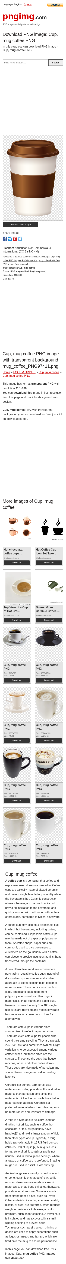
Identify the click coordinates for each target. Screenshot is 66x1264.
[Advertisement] (33, 102)
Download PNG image (20, 224)
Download (16, 562)
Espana (28, 4)
